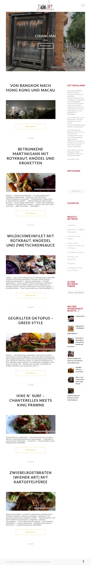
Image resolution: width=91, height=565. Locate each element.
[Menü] (82, 5)
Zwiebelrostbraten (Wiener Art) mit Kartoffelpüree (31, 477)
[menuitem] (76, 5)
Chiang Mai (45, 36)
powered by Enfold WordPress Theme (38, 562)
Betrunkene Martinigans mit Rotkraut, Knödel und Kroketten (75, 342)
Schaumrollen (71, 225)
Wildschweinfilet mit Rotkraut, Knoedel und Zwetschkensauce (30, 240)
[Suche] (76, 5)
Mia (32, 138)
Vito (32, 225)
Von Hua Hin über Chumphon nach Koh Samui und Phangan (75, 245)
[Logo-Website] (45, 5)
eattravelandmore (20, 562)
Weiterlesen (45, 46)
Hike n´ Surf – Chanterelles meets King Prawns (30, 400)
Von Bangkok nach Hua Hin (75, 252)
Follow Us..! (76, 191)
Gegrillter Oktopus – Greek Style (79, 370)
